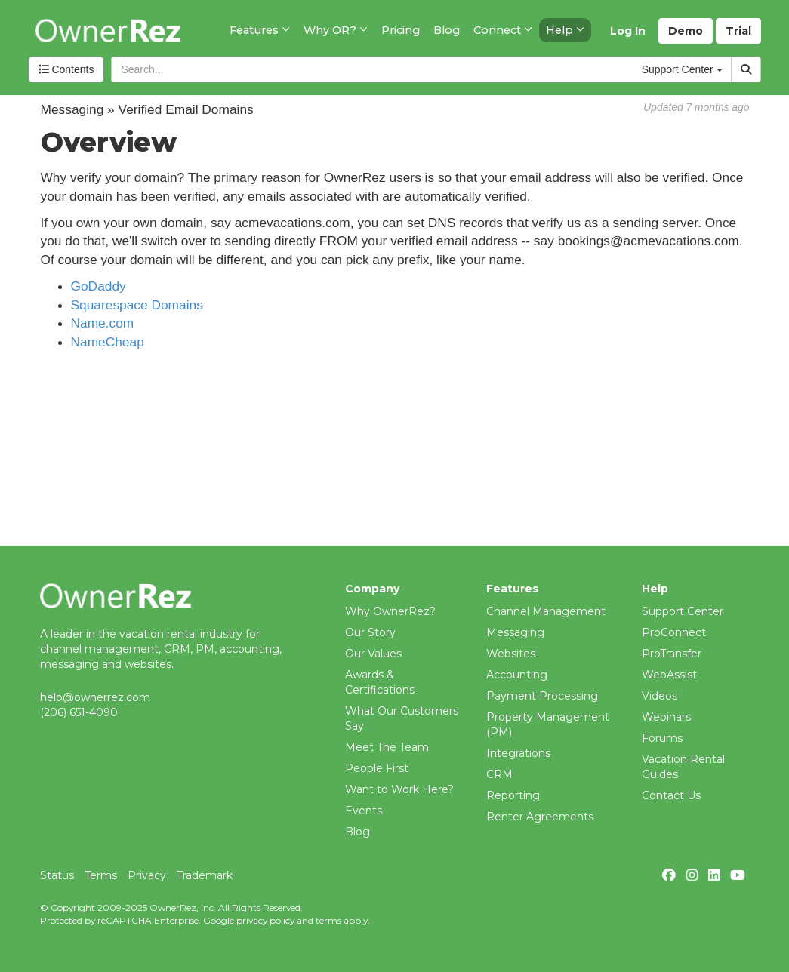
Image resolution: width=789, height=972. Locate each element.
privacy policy (265, 920)
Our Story (370, 632)
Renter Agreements (539, 816)
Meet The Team (387, 747)
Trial (738, 31)
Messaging (515, 632)
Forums (662, 738)
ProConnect (674, 632)
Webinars (666, 717)
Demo (685, 31)
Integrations (518, 753)
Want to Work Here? (399, 789)
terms (328, 920)
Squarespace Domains (137, 304)
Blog (357, 831)
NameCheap (107, 341)
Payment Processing (542, 696)
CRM (499, 774)
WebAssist (669, 674)
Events (363, 810)
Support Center (682, 611)
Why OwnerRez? (390, 611)
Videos (659, 696)
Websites (510, 653)
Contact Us (671, 795)
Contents (66, 69)
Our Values (373, 653)
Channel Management (546, 611)
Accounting (516, 674)
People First (376, 768)
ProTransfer (671, 653)
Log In (628, 31)
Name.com (102, 323)
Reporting (513, 795)
